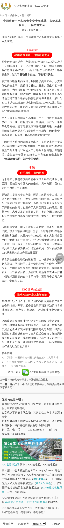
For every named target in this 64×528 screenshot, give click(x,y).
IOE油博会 (39, 479)
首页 (4, 15)
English (56, 523)
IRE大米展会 (43, 483)
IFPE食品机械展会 (37, 502)
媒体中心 (14, 15)
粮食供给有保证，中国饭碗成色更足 (29, 379)
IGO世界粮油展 (34, 372)
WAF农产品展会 (14, 502)
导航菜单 (8, 523)
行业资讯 (26, 15)
